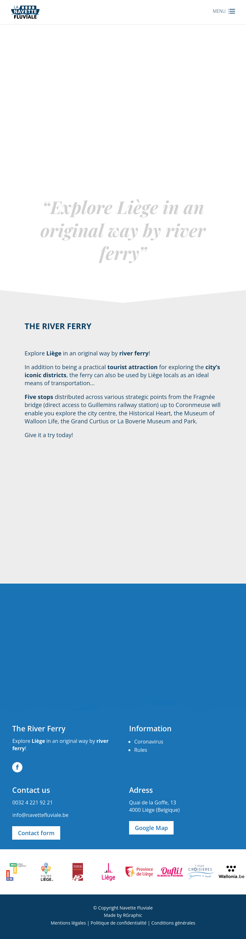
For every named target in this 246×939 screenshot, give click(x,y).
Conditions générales (173, 923)
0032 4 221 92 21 (32, 802)
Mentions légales (68, 923)
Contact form (36, 833)
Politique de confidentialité (118, 923)
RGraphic (132, 915)
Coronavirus (148, 741)
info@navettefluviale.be (40, 815)
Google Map (151, 828)
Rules (140, 749)
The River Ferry (38, 728)
